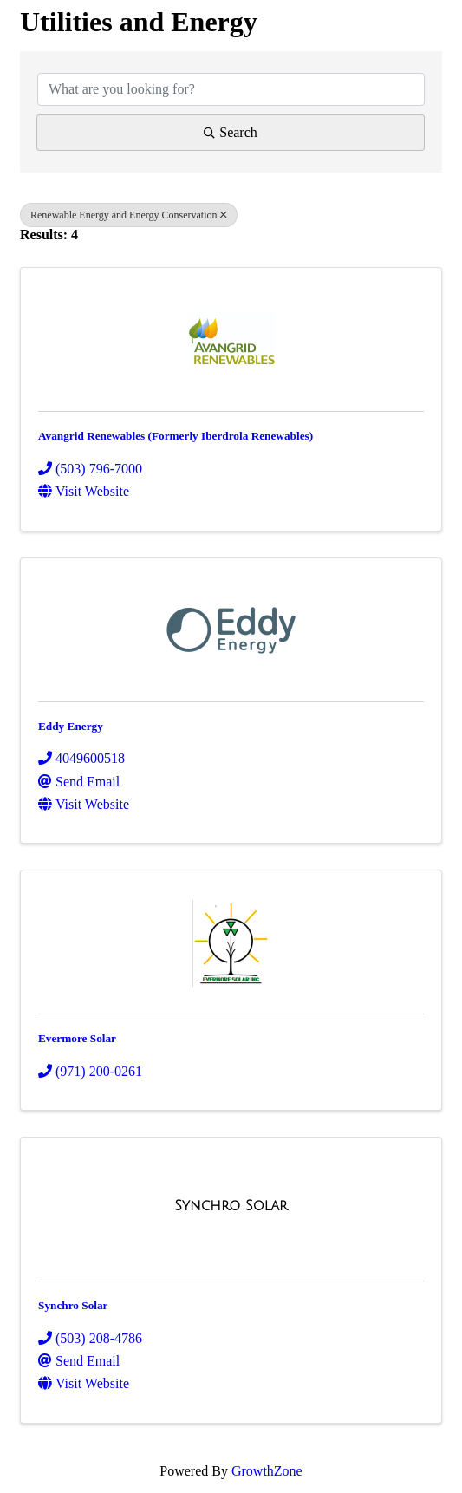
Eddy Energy (70, 726)
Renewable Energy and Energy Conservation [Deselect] (128, 215)
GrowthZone (267, 1471)
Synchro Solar (72, 1305)
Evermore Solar (77, 1038)
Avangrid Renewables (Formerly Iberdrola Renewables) (175, 435)
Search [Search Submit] (230, 132)
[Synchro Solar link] (231, 1206)
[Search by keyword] (231, 89)
